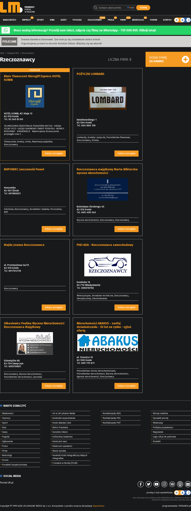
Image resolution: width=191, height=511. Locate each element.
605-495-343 (88, 212)
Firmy (123, 20)
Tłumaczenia (10, 141)
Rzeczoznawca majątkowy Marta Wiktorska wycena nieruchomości (107, 171)
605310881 (14, 366)
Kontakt (157, 441)
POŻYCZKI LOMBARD (90, 74)
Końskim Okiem (60, 432)
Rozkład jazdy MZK (112, 413)
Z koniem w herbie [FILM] (64, 463)
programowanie (169, 506)
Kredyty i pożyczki (96, 137)
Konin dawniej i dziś (61, 423)
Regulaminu (98, 506)
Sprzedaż (37, 377)
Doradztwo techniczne (102, 295)
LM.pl (2, 53)
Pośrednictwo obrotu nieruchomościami (96, 371)
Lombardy (81, 137)
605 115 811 (88, 363)
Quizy (63, 20)
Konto (166, 20)
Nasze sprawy (59, 451)
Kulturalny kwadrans (62, 436)
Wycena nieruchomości (88, 220)
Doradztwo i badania (39, 209)
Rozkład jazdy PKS (112, 418)
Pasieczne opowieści (62, 446)
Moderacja (158, 423)
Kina (52, 20)
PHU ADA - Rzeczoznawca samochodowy (105, 245)
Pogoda (77, 20)
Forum (153, 20)
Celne (28, 141)
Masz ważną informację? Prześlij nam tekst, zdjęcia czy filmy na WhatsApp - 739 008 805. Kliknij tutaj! (85, 30)
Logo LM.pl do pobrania (164, 436)
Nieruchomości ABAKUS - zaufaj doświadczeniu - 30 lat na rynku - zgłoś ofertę (104, 326)
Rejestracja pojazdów (42, 141)
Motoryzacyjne (84, 295)
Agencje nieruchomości (88, 376)
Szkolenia (8, 209)
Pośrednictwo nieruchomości (18, 377)
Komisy (20, 141)
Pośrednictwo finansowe (118, 137)
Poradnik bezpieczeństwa (14, 464)
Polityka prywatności (163, 427)
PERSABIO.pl (184, 506)
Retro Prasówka (60, 427)
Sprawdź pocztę (160, 418)
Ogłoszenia (94, 20)
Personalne (56, 209)
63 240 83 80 (15, 119)
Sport (40, 20)
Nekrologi (138, 20)
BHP (6, 212)
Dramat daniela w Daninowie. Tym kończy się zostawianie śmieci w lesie (60, 39)
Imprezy (26, 20)
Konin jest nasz (59, 441)
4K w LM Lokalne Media (63, 413)
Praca (111, 20)
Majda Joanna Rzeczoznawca (24, 245)
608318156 (87, 287)
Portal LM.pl (6, 482)
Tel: (6, 119)
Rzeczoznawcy (28, 53)
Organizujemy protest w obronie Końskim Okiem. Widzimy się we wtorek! (61, 43)
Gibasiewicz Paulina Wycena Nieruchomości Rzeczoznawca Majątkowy (34, 325)
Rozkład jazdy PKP (112, 423)
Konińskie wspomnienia (63, 418)
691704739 (14, 270)
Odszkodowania (99, 298)
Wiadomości (9, 20)
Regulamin (158, 432)
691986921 (14, 193)
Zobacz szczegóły (54, 153)
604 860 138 (88, 125)
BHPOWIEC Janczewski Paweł (24, 169)
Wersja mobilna (160, 413)
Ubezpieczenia (84, 298)
